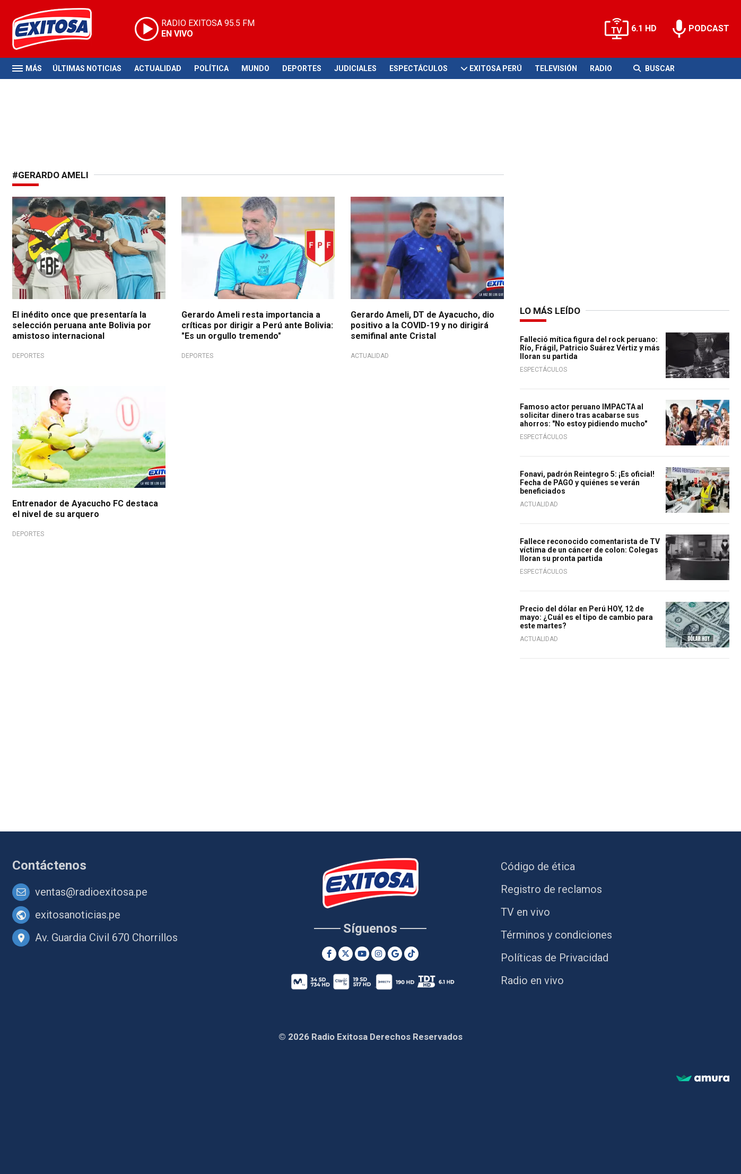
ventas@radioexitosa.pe (91, 892)
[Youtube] (362, 954)
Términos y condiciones (556, 934)
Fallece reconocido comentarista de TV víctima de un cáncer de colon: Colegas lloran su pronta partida (590, 550)
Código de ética (538, 866)
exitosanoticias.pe (77, 914)
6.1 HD (644, 28)
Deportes (301, 68)
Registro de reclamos (551, 889)
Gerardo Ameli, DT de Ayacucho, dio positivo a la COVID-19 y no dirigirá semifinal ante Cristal (422, 325)
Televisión (556, 68)
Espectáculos (418, 68)
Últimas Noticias (87, 68)
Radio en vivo (532, 980)
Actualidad (157, 68)
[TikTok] (411, 954)
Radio (601, 68)
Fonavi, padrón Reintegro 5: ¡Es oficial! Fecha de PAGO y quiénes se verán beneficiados (587, 482)
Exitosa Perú (495, 68)
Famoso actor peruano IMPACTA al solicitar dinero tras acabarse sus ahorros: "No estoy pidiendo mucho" (583, 415)
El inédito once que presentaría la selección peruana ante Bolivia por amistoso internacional (81, 325)
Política (211, 68)
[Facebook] (329, 954)
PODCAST (708, 28)
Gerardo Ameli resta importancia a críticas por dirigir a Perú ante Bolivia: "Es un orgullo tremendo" (257, 325)
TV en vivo (525, 912)
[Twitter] (345, 954)
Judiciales (355, 68)
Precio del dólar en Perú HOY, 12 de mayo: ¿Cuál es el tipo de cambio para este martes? (586, 617)
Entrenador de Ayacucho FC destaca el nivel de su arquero (85, 508)
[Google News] (395, 954)
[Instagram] (378, 954)
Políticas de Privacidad (554, 957)
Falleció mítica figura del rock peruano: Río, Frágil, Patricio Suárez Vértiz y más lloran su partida (590, 348)
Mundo (255, 68)
